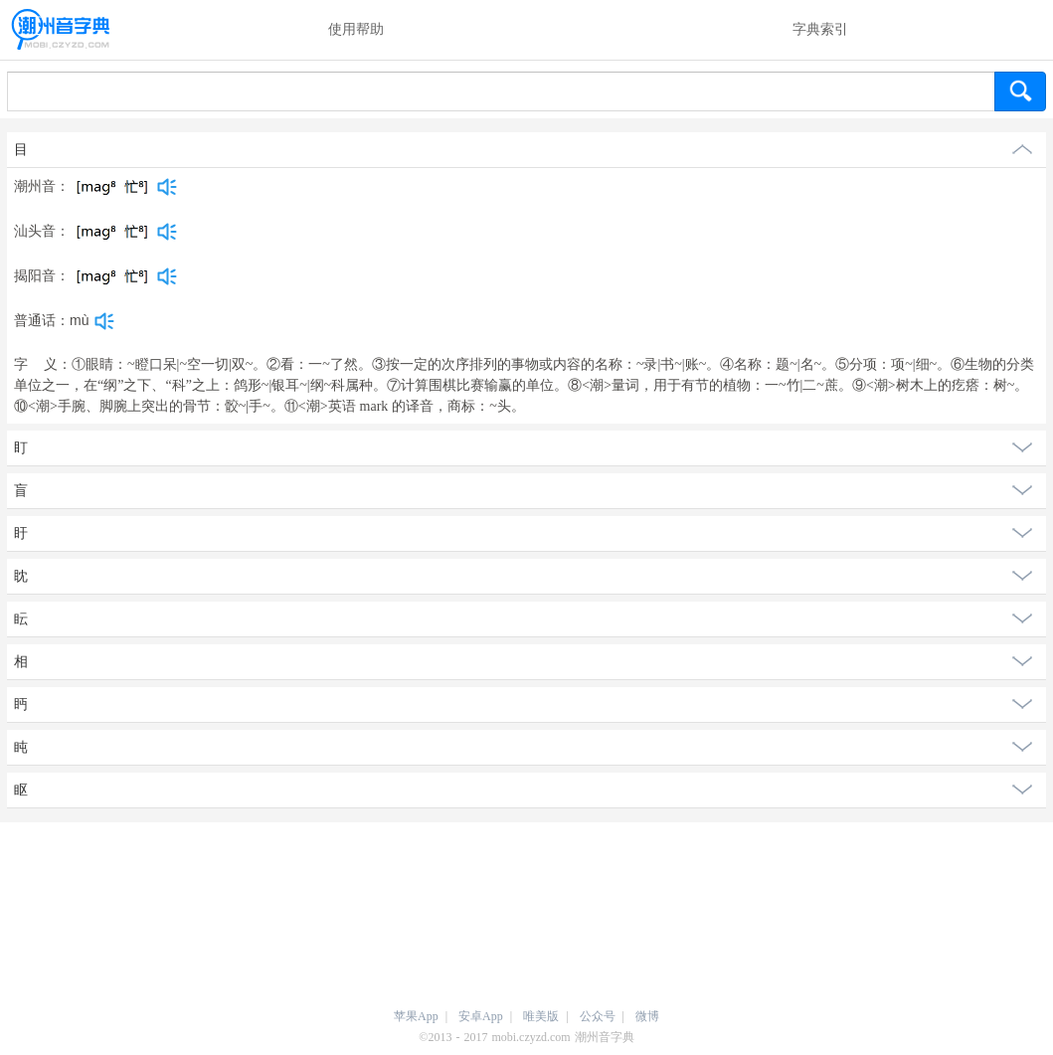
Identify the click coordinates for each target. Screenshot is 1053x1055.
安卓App (480, 1016)
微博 (647, 1016)
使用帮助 (356, 29)
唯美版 (541, 1016)
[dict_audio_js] (167, 187)
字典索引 (820, 29)
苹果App (416, 1016)
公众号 (597, 1016)
